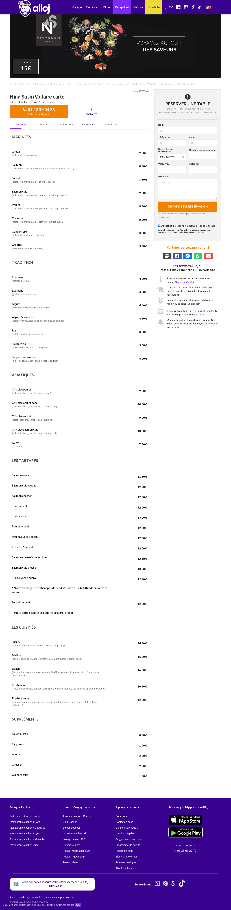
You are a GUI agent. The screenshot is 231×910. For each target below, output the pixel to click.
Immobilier (153, 7)
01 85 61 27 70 (185, 848)
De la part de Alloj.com (38, 114)
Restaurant (92, 7)
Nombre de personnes (202, 150)
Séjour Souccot (71, 827)
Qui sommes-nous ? (127, 827)
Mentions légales (125, 833)
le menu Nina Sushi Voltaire (195, 287)
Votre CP (194, 164)
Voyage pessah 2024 (74, 839)
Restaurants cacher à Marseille (27, 839)
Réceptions (122, 7)
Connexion (122, 816)
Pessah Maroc (71, 862)
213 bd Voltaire (21, 101)
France (51, 101)
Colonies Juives (71, 845)
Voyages (77, 7)
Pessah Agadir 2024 (74, 856)
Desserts (88, 124)
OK (79, 904)
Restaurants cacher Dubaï (24, 845)
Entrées (21, 124)
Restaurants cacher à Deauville (27, 827)
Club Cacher (70, 821)
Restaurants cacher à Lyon (25, 833)
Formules (111, 124)
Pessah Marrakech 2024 (76, 850)
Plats (43, 124)
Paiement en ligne (126, 862)
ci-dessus (204, 314)
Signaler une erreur (126, 856)
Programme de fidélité (128, 845)
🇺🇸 (208, 7)
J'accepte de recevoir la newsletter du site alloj (188, 226)
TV (168, 7)
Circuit (107, 7)
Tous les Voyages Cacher (77, 816)
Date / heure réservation (165, 150)
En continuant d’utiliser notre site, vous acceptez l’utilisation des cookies (38, 904)
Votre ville (164, 164)
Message (163, 177)
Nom (161, 125)
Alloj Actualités (124, 868)
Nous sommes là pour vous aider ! (60, 897)
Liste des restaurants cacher (26, 816)
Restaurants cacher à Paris (25, 821)
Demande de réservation (188, 206)
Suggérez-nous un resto (129, 839)
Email (192, 137)
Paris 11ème (38, 101)
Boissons (66, 124)
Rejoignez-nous (124, 850)
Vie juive (138, 7)
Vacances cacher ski (74, 833)
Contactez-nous (124, 821)
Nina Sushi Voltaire (185, 281)
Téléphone (164, 137)
